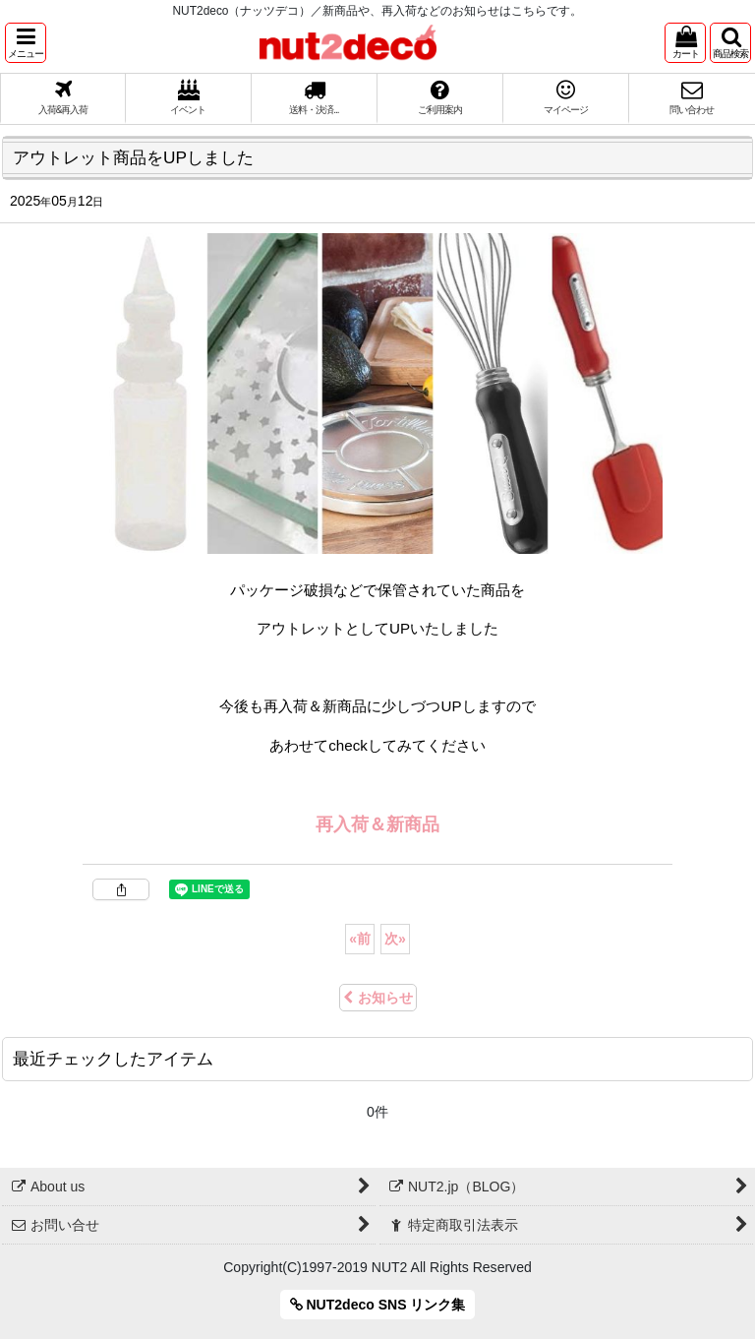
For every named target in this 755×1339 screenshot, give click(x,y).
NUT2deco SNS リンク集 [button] (378, 1304)
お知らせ (378, 997)
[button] (25, 43)
